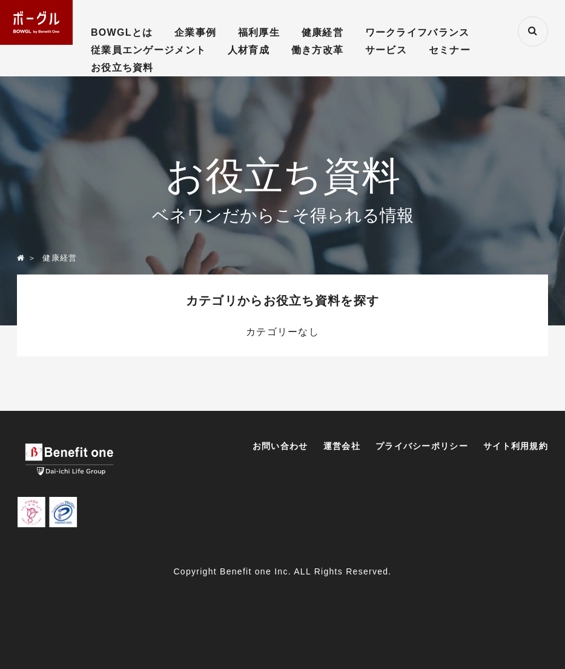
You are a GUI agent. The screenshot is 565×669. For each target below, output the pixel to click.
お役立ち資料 (122, 67)
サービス (386, 50)
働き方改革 (317, 50)
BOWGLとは (122, 32)
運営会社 (341, 446)
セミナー (450, 50)
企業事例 (195, 32)
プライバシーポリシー (421, 446)
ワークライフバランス (417, 32)
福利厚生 (259, 32)
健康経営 (322, 32)
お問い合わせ (280, 446)
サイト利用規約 (515, 446)
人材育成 (248, 50)
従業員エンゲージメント (148, 50)
